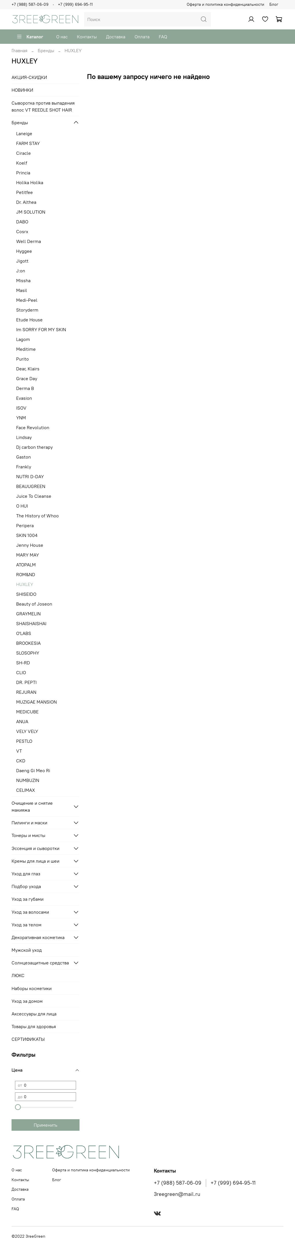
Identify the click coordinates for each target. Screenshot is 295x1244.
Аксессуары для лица (34, 1014)
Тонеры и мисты (28, 835)
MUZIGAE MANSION (36, 702)
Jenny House (29, 545)
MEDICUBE (27, 712)
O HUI (22, 506)
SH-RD (23, 663)
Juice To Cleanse (33, 496)
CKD (20, 761)
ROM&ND (25, 574)
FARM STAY (28, 143)
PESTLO (24, 741)
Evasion (24, 398)
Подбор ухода (26, 886)
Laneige (24, 133)
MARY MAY (27, 555)
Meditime (26, 349)
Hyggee (24, 251)
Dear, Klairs (27, 369)
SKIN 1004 (26, 535)
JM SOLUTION (30, 212)
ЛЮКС (18, 975)
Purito (22, 359)
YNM (21, 418)
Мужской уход (27, 950)
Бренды (46, 50)
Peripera (25, 525)
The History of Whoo (37, 516)
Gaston (23, 457)
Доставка (115, 36)
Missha (23, 280)
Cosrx (22, 231)
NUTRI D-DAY (30, 476)
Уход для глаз (26, 874)
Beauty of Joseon (34, 604)
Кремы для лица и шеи (35, 861)
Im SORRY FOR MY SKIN (41, 329)
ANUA (22, 721)
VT (19, 751)
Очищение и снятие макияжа (32, 806)
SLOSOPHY (27, 653)
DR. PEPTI (26, 682)
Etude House (29, 320)
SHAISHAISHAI (31, 623)
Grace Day (26, 378)
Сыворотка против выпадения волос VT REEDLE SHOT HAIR (43, 106)
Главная (19, 50)
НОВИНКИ (22, 90)
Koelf (21, 163)
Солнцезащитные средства (40, 963)
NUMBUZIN (27, 780)
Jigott (22, 261)
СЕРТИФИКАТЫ (28, 1039)
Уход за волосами (30, 912)
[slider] (18, 1107)
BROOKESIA (28, 643)
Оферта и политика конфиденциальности (225, 4)
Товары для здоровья (34, 1026)
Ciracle (23, 153)
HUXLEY (24, 584)
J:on (20, 271)
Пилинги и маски (29, 822)
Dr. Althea (26, 202)
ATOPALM (26, 565)
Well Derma (28, 241)
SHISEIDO (26, 594)
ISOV (21, 408)
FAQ (163, 36)
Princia (23, 173)
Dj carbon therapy (34, 447)
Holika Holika (29, 182)
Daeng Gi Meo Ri (33, 770)
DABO (22, 222)
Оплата (142, 36)
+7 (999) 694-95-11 (75, 4)
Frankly (23, 467)
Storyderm (27, 310)
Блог (273, 4)
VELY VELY (27, 731)
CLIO (21, 672)
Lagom (23, 339)
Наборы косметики (32, 988)
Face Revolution (32, 427)
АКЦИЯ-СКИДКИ (29, 77)
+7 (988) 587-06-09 (30, 4)
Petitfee (24, 192)
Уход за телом (26, 925)
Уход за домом (27, 1001)
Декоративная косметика (38, 937)
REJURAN (26, 692)
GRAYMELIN (28, 614)
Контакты (87, 36)
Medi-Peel (26, 300)
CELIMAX (25, 790)
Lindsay (24, 437)
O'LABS (23, 633)
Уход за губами (28, 899)
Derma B (25, 388)
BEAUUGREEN (30, 486)
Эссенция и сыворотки (35, 848)
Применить (45, 1125)
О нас (62, 36)
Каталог (29, 36)
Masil (21, 290)
